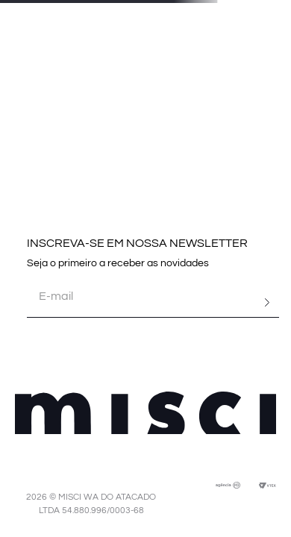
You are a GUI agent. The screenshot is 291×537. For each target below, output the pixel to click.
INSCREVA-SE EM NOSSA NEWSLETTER (137, 243)
